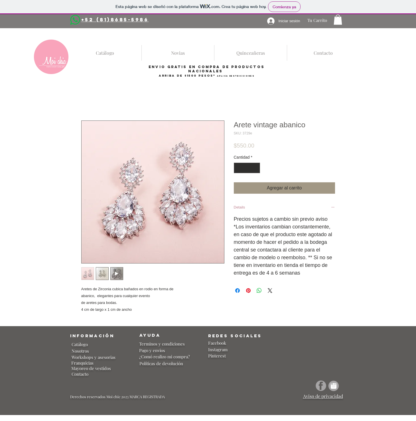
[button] (338, 20)
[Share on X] (270, 290)
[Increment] (255, 168)
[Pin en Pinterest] (248, 290)
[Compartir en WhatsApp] (259, 290)
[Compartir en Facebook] (237, 290)
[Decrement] (238, 168)
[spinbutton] (247, 168)
